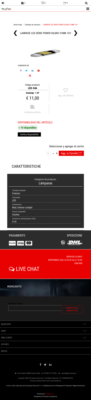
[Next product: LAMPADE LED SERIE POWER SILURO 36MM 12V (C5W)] (76, 33)
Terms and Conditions (54, 381)
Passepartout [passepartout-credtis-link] (49, 394)
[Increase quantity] (57, 153)
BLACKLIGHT (6, 324)
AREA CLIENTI (6, 337)
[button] (45, 53)
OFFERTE (5, 344)
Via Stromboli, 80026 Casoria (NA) (28, 373)
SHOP (3, 330)
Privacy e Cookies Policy (38, 381)
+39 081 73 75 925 (50, 373)
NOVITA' (4, 351)
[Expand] (84, 324)
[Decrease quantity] (53, 153)
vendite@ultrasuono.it (69, 373)
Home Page (18, 25)
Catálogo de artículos (32, 25)
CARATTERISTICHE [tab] (26, 166)
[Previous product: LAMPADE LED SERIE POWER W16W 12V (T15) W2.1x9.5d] (15, 33)
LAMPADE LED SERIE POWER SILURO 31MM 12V (60, 25)
